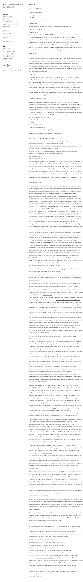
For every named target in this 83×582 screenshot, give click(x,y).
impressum (7, 59)
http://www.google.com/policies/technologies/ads (41, 552)
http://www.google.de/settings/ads (37, 555)
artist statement (9, 51)
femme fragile (8, 17)
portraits (6, 31)
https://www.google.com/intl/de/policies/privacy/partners (42, 547)
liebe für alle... (8, 22)
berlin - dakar (8, 33)
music (5, 38)
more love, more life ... (11, 24)
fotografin (6, 48)
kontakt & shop (8, 56)
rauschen (6, 27)
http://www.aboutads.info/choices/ (37, 356)
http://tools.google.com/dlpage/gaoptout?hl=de (46, 539)
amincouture (7, 42)
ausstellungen (8, 54)
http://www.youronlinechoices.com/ (62, 356)
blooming (6, 19)
